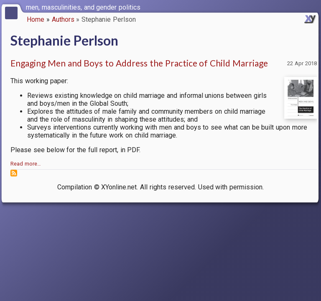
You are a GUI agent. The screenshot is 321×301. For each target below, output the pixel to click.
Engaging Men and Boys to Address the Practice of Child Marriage (139, 63)
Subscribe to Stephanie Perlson (13, 173)
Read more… (25, 164)
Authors (63, 19)
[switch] (312, 7)
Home (35, 19)
